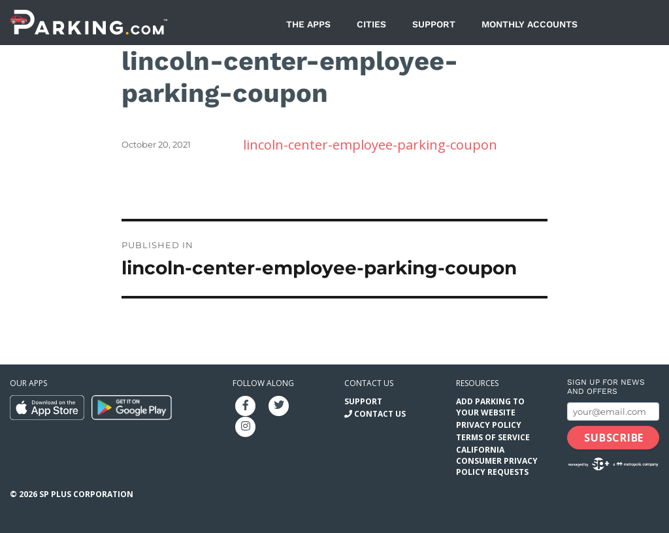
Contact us (368, 383)
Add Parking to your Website (490, 407)
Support (433, 24)
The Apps (308, 24)
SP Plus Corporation (86, 494)
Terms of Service (493, 437)
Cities (371, 24)
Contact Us (380, 413)
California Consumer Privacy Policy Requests (497, 460)
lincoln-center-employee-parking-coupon (370, 144)
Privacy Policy (488, 424)
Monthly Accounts (529, 24)
